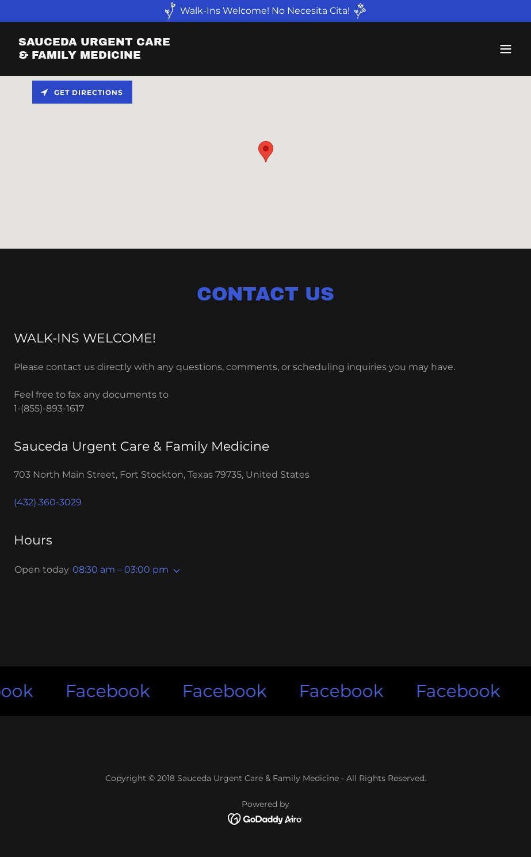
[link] (94, 55)
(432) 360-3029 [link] (48, 502)
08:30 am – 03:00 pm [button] (120, 569)
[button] (505, 48)
